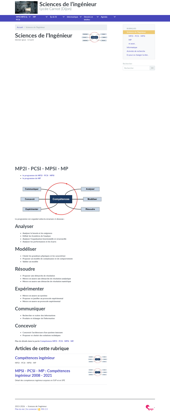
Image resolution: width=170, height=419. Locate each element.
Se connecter (31, 409)
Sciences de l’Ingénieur (136, 32)
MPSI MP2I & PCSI (21, 18)
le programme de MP (32, 178)
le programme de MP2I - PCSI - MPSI (38, 175)
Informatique (72, 17)
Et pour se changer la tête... (138, 55)
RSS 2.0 (43, 409)
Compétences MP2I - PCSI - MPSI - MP (56, 341)
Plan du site (19, 409)
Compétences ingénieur (35, 357)
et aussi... (132, 43)
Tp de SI (53, 17)
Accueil (20, 27)
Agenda (104, 17)
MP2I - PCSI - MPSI (137, 36)
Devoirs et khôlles (88, 18)
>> (152, 68)
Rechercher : (128, 63)
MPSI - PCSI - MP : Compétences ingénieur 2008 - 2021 (42, 373)
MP (34, 17)
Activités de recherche (136, 51)
